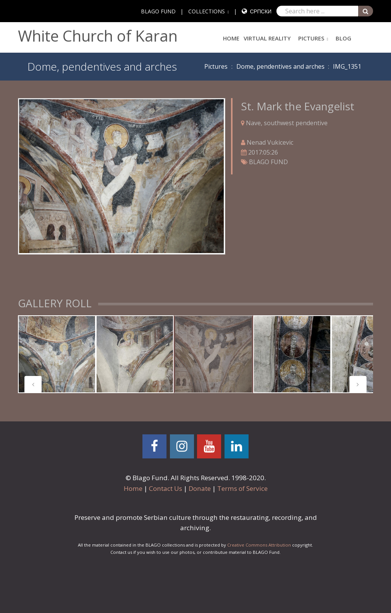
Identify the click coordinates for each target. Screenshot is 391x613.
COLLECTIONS (206, 11)
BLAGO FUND (158, 11)
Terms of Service (242, 488)
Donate (200, 488)
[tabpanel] (57, 354)
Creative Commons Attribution (259, 545)
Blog (343, 38)
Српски (260, 11)
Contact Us (165, 488)
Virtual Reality (267, 38)
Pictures (311, 38)
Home (231, 38)
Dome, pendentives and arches (280, 66)
